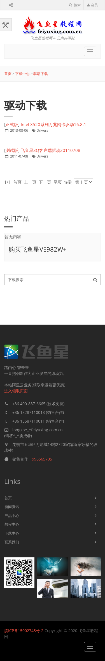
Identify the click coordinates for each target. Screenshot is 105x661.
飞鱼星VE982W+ (44, 249)
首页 (7, 73)
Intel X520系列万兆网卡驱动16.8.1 (53, 124)
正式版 (12, 124)
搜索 (75, 5)
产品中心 (11, 515)
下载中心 (22, 73)
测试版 (12, 150)
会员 (92, 5)
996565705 (42, 459)
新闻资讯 (11, 506)
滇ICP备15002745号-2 (23, 630)
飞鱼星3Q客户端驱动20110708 (50, 150)
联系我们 (11, 541)
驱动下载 (40, 73)
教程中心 (11, 524)
